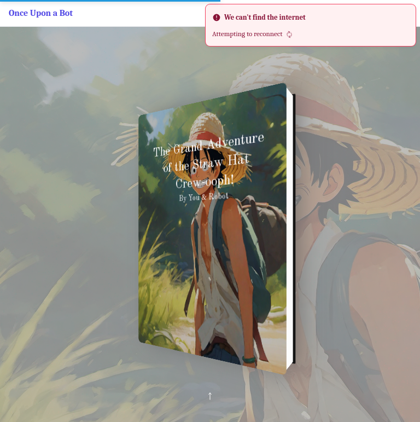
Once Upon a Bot (41, 13)
